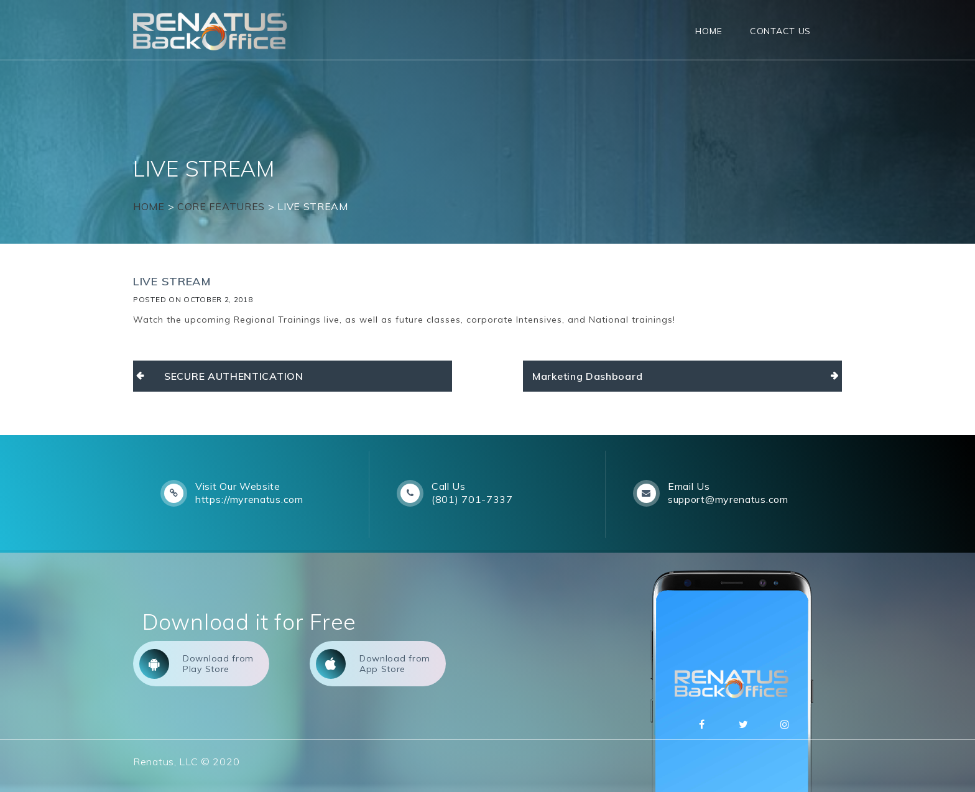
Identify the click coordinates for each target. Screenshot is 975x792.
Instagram (785, 724)
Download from (196, 664)
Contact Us (780, 31)
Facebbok (702, 724)
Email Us (689, 486)
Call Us (449, 486)
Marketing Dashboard (587, 376)
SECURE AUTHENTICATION (233, 376)
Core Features (221, 206)
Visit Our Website (237, 486)
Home (708, 31)
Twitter (743, 724)
